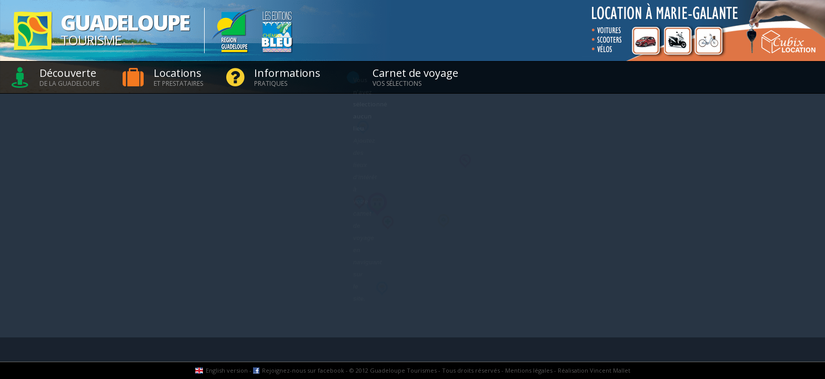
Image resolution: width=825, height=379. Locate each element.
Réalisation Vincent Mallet (594, 370)
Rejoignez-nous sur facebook (303, 370)
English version (227, 370)
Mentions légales (528, 370)
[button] (359, 202)
